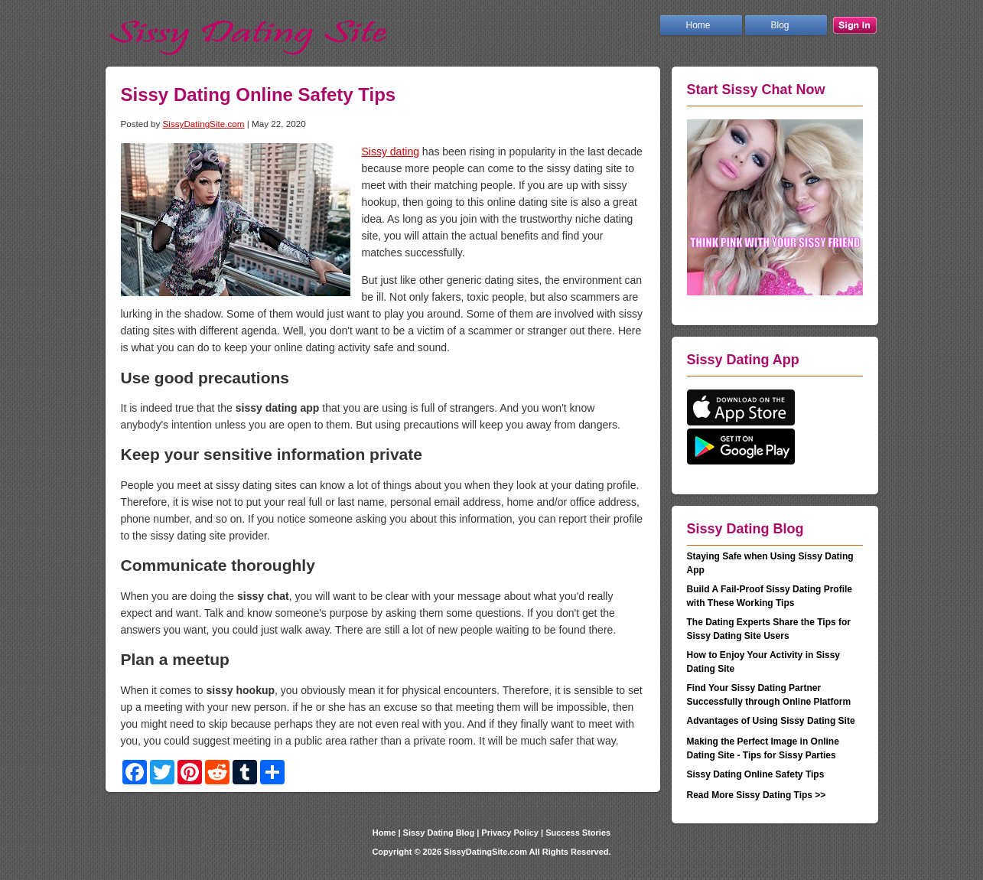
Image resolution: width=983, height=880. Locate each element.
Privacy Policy (510, 832)
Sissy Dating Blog (439, 832)
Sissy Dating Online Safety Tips (756, 774)
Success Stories (577, 832)
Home (698, 25)
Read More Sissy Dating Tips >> (756, 795)
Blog (780, 25)
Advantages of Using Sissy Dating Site (771, 720)
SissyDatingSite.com (204, 124)
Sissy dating (390, 151)
